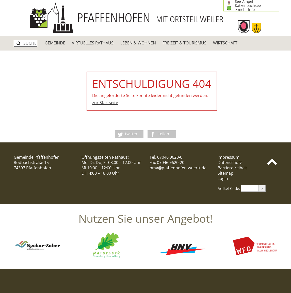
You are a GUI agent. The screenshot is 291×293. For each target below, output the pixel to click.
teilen (163, 134)
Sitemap (225, 173)
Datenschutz (230, 162)
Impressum (228, 157)
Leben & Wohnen (138, 43)
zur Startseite (105, 102)
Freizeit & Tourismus (184, 43)
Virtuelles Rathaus (93, 43)
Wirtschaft (225, 43)
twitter (131, 134)
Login (223, 178)
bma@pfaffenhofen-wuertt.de (178, 168)
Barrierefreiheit (232, 168)
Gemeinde (55, 43)
